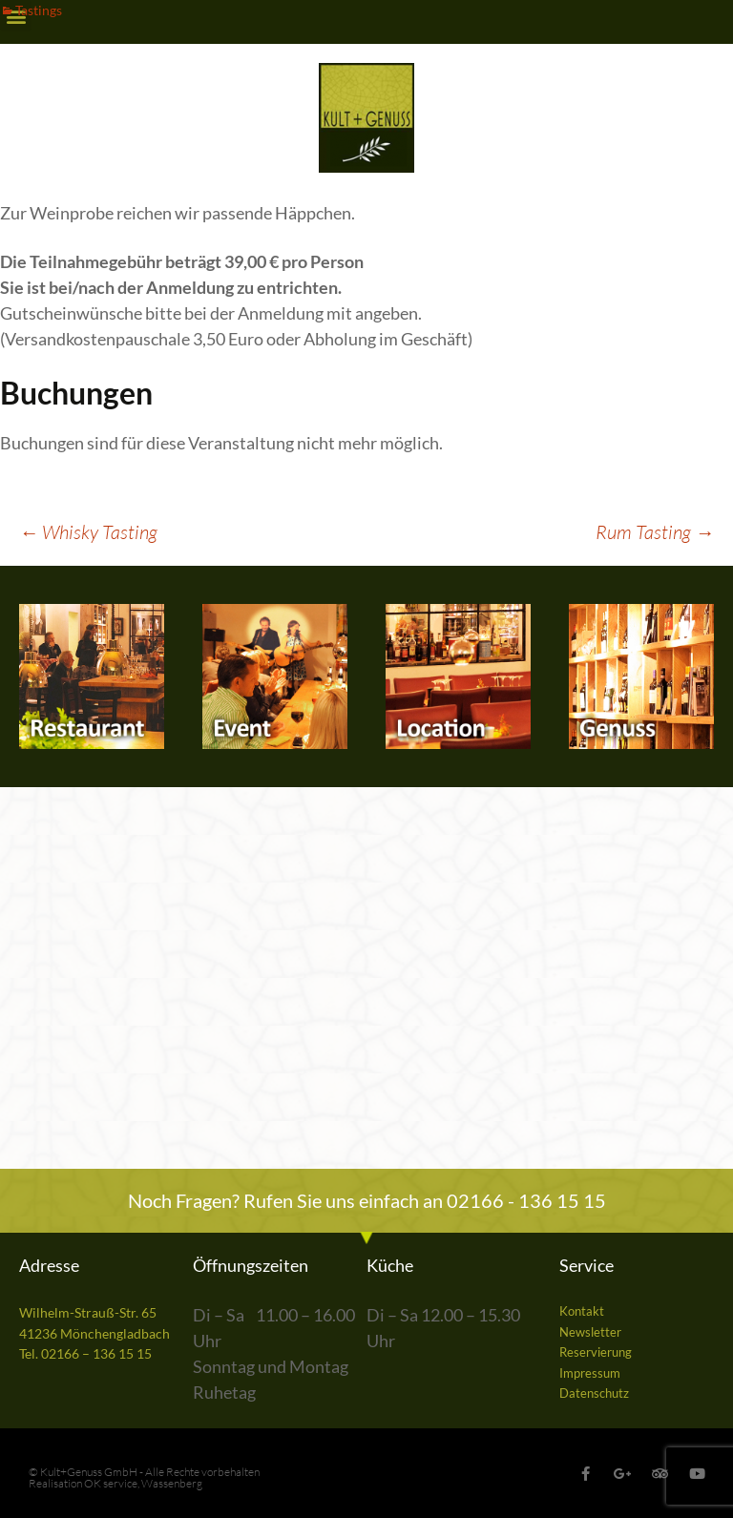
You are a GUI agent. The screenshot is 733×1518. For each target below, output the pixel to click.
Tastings (38, 10)
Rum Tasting (655, 532)
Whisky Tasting (88, 532)
